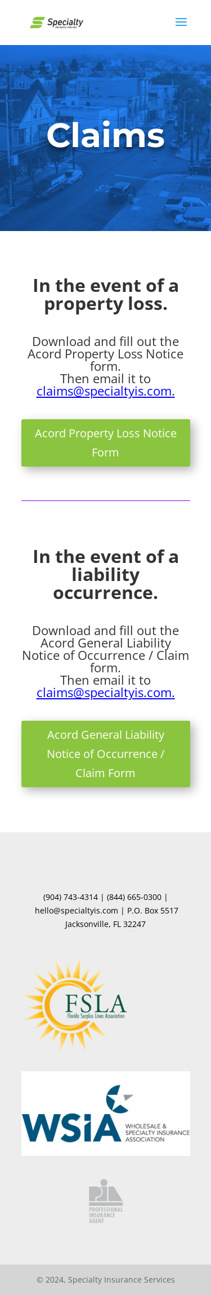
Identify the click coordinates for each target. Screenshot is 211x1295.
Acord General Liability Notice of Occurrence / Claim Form (105, 753)
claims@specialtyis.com (104, 390)
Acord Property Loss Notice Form (106, 442)
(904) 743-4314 (70, 897)
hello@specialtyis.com (76, 910)
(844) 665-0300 (134, 897)
